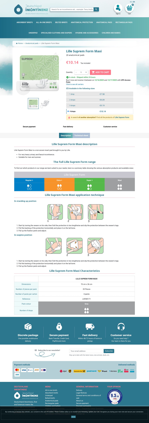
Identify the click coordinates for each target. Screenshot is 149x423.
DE (131, 2)
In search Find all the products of (98, 117)
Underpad (49, 395)
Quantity (69, 72)
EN (134, 2)
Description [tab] (66, 135)
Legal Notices (81, 393)
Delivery (79, 390)
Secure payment (82, 403)
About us (79, 401)
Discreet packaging (83, 406)
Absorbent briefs (51, 393)
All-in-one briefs (51, 390)
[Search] (74, 9)
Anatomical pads (51, 401)
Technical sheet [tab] (81, 135)
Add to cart (100, 72)
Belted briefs (50, 398)
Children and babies (52, 406)
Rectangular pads (52, 403)
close (73, 417)
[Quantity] (81, 72)
